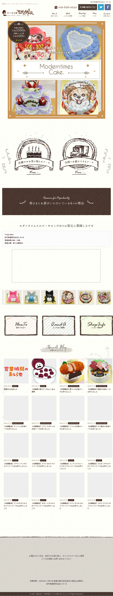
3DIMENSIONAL (74, 386)
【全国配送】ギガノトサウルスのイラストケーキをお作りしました (43, 505)
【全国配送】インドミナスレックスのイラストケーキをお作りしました (71, 466)
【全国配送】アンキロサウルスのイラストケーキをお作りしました (15, 505)
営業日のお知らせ (10, 389)
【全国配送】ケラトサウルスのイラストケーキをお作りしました (71, 505)
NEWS (15, 386)
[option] (56, 70)
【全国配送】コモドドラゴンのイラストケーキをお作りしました (99, 505)
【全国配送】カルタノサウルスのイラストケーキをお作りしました (99, 466)
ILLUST (15, 460)
